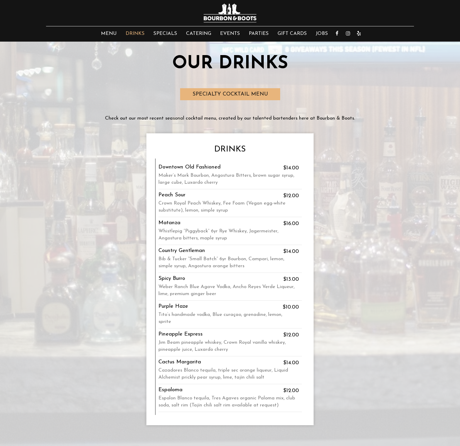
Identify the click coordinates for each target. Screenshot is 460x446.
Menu (109, 33)
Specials (165, 33)
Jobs (322, 33)
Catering (198, 33)
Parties (259, 33)
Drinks (135, 33)
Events (230, 33)
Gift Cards (292, 33)
